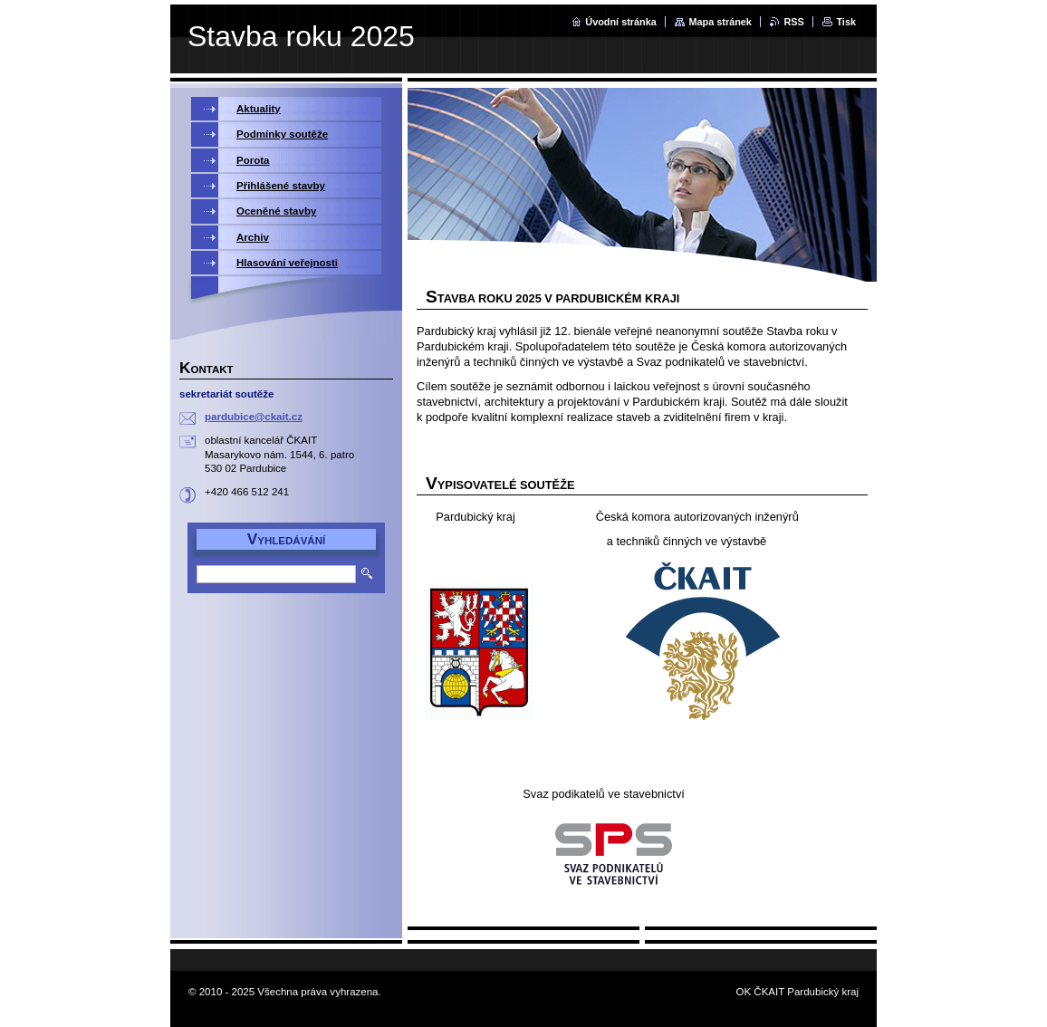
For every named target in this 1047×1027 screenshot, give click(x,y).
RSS (793, 21)
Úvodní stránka (621, 21)
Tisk (846, 21)
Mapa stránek (720, 21)
